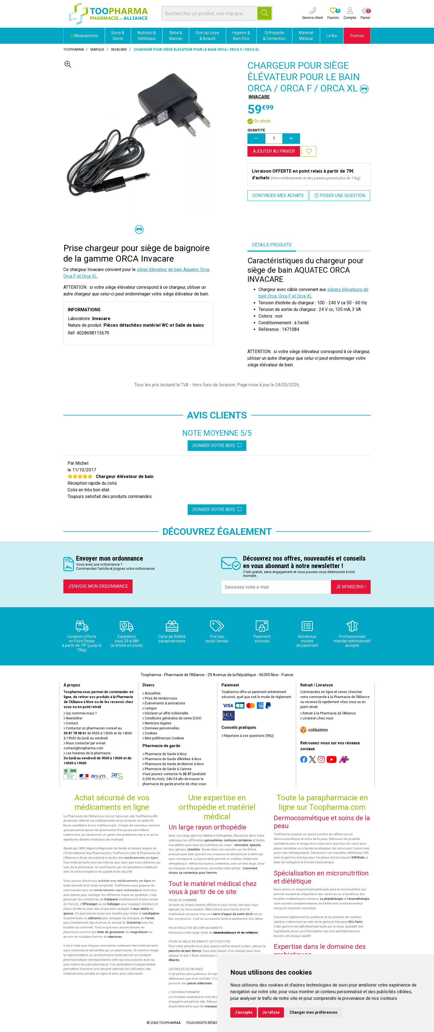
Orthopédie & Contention (274, 35)
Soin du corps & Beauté (207, 35)
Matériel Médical (306, 35)
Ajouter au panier (274, 151)
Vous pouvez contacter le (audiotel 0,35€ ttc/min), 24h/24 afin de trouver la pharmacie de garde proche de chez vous (174, 779)
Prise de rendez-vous (160, 698)
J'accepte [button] (243, 1012)
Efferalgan (90, 904)
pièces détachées (199, 983)
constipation (150, 913)
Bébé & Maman (176, 35)
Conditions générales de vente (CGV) (172, 718)
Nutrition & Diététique (147, 35)
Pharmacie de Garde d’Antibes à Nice (172, 759)
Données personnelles (161, 728)
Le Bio (332, 36)
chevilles (193, 849)
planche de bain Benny (185, 951)
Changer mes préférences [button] (313, 1012)
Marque (97, 50)
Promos (357, 36)
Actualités (152, 693)
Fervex (149, 918)
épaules (255, 845)
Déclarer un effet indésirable (165, 713)
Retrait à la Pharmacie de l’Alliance (328, 713)
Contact (71, 723)
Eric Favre (355, 922)
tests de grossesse (110, 932)
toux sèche (141, 909)
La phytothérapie (331, 899)
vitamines (115, 937)
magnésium (139, 932)
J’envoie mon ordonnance (98, 586)
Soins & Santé (117, 35)
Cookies (150, 733)
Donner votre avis (217, 445)
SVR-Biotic (358, 857)
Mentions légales (157, 723)
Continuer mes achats (278, 195)
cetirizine (94, 918)
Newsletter (73, 718)
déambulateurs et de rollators (235, 932)
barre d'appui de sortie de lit (232, 914)
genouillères (213, 840)
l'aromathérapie (358, 899)
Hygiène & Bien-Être (241, 35)
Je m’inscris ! (351, 586)
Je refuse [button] (271, 1012)
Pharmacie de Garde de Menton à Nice (173, 764)
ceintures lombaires (238, 840)
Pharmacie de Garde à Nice (165, 754)
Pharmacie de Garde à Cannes (167, 769)
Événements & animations (164, 703)
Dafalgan (113, 904)
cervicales (241, 845)
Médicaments (84, 36)
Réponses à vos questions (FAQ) (247, 736)
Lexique (150, 708)
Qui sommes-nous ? (80, 713)
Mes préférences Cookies (163, 738)
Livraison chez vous (316, 718)
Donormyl (134, 922)
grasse (68, 913)
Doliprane (111, 899)
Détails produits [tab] (271, 244)
